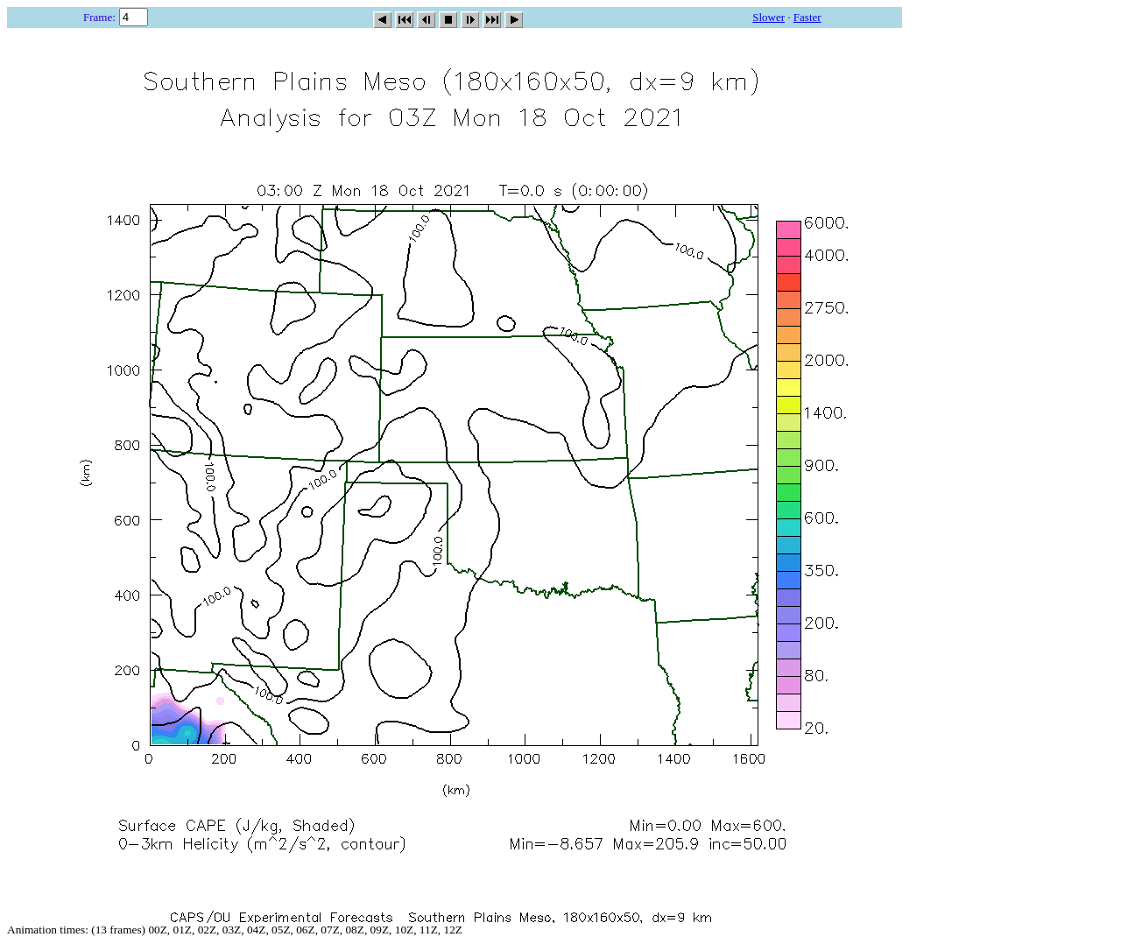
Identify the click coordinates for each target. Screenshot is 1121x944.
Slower (768, 17)
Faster (807, 17)
